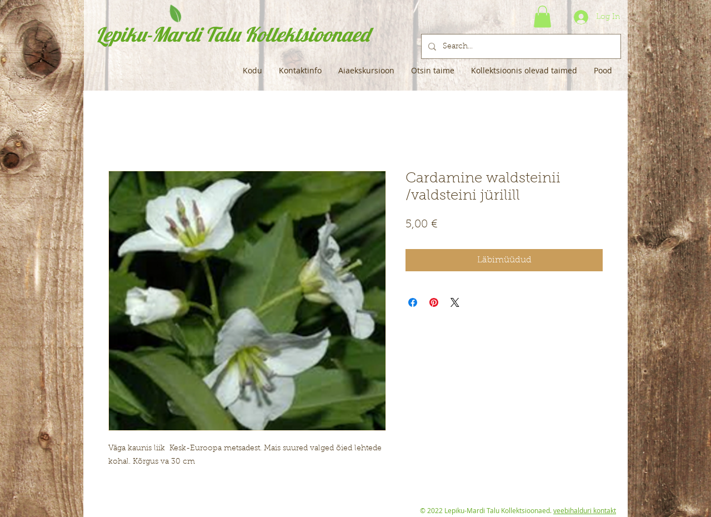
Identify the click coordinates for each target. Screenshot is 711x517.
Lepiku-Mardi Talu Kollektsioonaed (232, 34)
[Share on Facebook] (412, 302)
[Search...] (520, 46)
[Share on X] (455, 302)
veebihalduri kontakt (584, 510)
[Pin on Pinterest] (433, 302)
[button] (542, 16)
